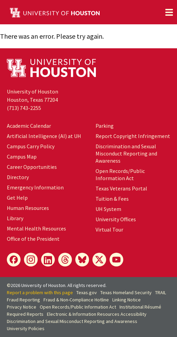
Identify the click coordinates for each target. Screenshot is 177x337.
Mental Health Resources (36, 228)
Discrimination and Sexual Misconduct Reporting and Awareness (126, 153)
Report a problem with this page (40, 292)
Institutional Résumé (140, 307)
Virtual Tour (109, 229)
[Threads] (65, 259)
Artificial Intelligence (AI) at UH (44, 136)
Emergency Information (35, 187)
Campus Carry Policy (30, 146)
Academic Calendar (29, 125)
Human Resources (28, 207)
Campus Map (22, 156)
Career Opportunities (32, 166)
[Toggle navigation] (169, 12)
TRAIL (160, 292)
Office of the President (33, 238)
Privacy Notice (21, 307)
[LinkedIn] (48, 259)
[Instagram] (31, 259)
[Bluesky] (82, 259)
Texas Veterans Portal (121, 188)
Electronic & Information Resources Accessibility (97, 314)
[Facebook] (14, 259)
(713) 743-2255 (24, 107)
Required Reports (25, 314)
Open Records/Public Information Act (120, 174)
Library (15, 218)
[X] (99, 259)
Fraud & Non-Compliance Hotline (76, 300)
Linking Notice (126, 300)
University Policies (26, 328)
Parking (105, 125)
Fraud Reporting (23, 300)
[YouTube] (116, 259)
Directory (18, 177)
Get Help (17, 197)
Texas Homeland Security (126, 292)
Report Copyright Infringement (133, 136)
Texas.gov (86, 292)
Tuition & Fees (112, 198)
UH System (108, 208)
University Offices (116, 219)
